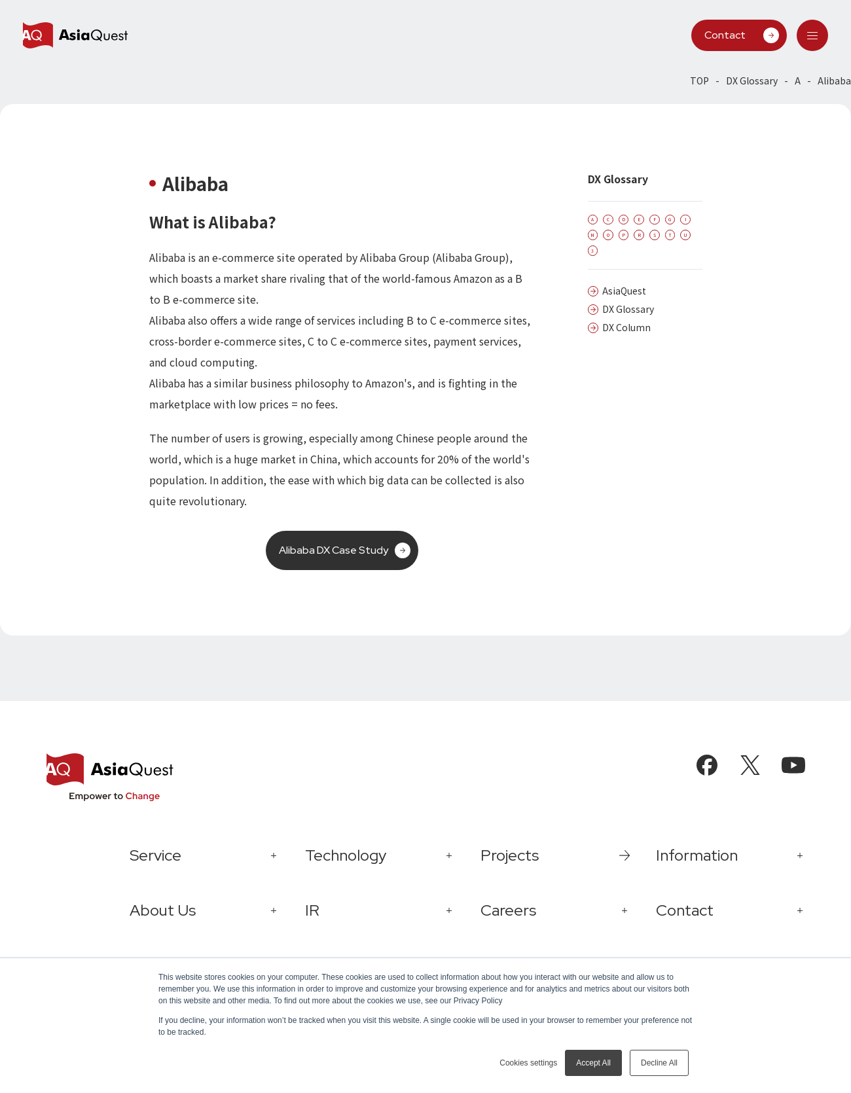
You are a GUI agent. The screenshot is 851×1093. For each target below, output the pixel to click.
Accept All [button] (593, 1062)
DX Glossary (752, 80)
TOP (699, 80)
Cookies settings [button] (528, 1062)
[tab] (812, 35)
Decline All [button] (659, 1062)
